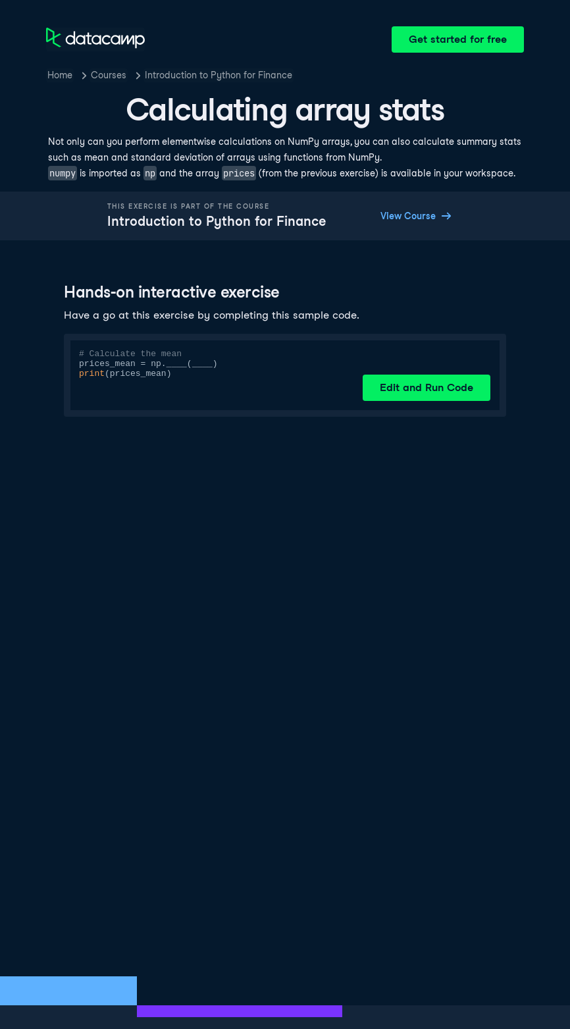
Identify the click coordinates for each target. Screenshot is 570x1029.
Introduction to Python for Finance (218, 75)
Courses (108, 75)
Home (59, 75)
